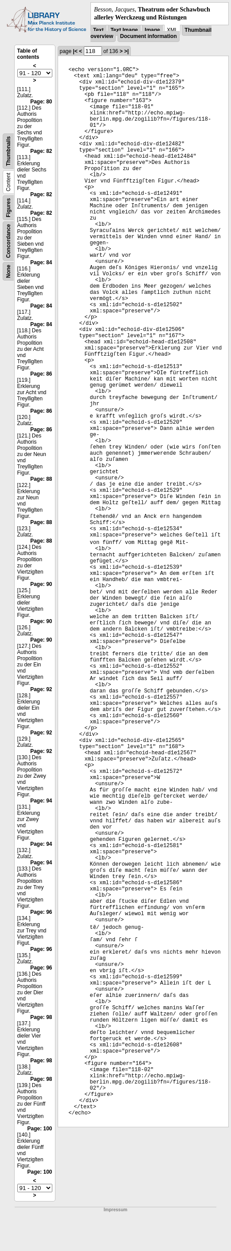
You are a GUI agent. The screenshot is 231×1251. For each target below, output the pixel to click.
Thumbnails (8, 151)
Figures (8, 207)
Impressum (115, 1209)
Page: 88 (41, 479)
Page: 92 (41, 689)
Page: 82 (41, 151)
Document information (148, 36)
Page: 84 (41, 262)
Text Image (124, 30)
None (8, 271)
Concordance (8, 241)
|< (75, 51)
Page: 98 (41, 1017)
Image (152, 30)
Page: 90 (41, 584)
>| (126, 51)
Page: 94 (41, 801)
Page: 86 (41, 374)
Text (98, 30)
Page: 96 (41, 912)
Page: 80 (41, 102)
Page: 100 (39, 1129)
